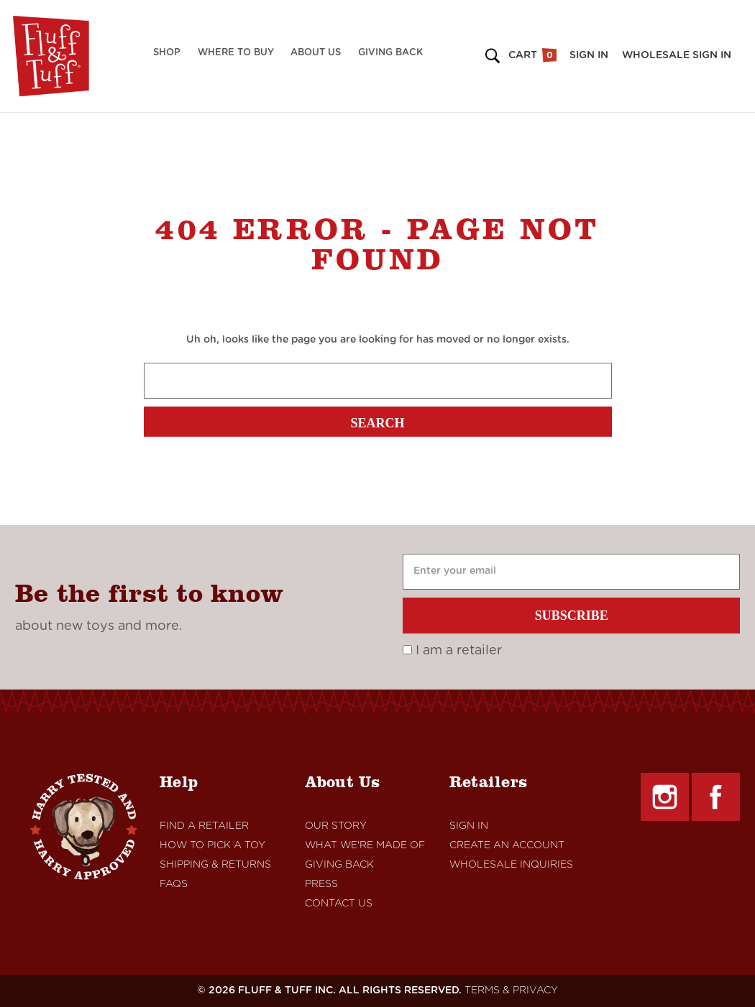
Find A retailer (204, 826)
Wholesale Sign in (676, 55)
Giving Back (390, 52)
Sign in (588, 55)
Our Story (336, 826)
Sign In (468, 826)
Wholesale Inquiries (511, 865)
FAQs (174, 884)
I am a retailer (452, 650)
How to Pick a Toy (212, 845)
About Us (315, 52)
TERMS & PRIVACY (511, 990)
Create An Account (506, 845)
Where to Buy (236, 52)
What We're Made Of (365, 845)
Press (321, 884)
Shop (166, 52)
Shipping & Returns (215, 865)
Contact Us (338, 904)
